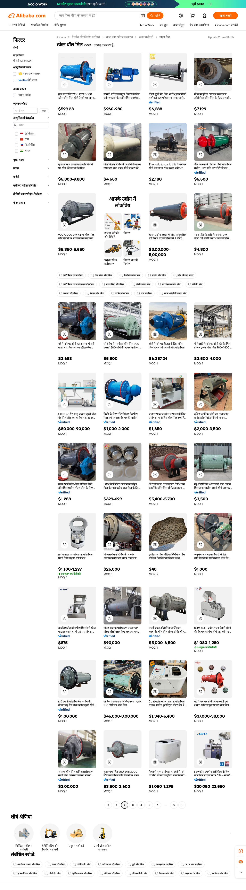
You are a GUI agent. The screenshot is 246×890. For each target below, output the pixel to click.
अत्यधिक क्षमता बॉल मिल (26, 864)
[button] (142, 15)
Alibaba (61, 37)
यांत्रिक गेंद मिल (81, 864)
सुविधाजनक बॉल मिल (80, 873)
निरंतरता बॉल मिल (110, 873)
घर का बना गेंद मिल (191, 864)
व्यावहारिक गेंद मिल (162, 864)
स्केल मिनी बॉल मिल (113, 284)
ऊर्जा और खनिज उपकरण (119, 37)
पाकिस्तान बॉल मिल (109, 864)
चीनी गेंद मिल (52, 873)
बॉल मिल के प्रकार (183, 275)
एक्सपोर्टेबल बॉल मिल (25, 873)
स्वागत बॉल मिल (68, 293)
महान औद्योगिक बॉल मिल (173, 293)
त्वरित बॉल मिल (120, 293)
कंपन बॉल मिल (56, 864)
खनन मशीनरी (146, 37)
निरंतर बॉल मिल (164, 873)
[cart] (193, 16)
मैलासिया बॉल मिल (130, 275)
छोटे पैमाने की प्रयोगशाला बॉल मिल (76, 284)
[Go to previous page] (108, 805)
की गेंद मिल (195, 284)
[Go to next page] (182, 805)
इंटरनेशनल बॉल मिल (169, 284)
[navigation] (31, 421)
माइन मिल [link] (164, 37)
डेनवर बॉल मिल (95, 293)
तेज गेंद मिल (144, 293)
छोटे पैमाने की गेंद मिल (71, 275)
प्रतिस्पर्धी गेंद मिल (137, 873)
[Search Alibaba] (98, 15)
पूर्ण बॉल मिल (136, 864)
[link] (240, 851)
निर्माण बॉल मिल (141, 284)
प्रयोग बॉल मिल (157, 275)
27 (174, 805)
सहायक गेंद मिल (190, 873)
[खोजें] (155, 15)
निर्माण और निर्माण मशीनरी (86, 37)
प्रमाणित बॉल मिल (217, 873)
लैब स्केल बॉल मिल (101, 275)
